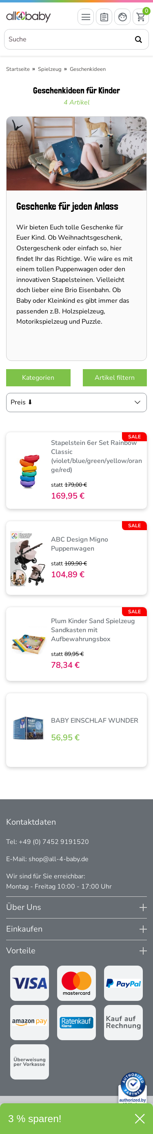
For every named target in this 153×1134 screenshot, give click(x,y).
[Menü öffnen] (86, 17)
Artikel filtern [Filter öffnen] (115, 377)
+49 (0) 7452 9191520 (54, 841)
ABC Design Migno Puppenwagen (79, 544)
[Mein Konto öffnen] (122, 17)
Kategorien (38, 377)
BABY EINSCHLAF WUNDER (94, 720)
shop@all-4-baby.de (59, 859)
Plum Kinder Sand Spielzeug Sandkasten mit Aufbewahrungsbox (93, 630)
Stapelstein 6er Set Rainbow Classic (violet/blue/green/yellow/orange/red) (96, 456)
